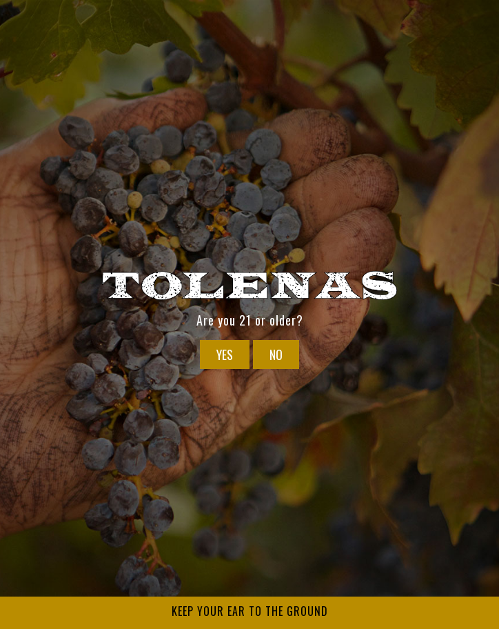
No (276, 354)
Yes (224, 354)
